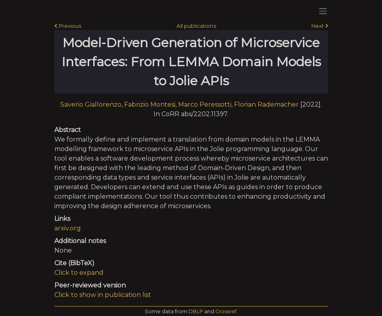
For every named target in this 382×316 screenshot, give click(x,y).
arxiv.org (67, 228)
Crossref (225, 311)
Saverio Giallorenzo (90, 104)
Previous (67, 26)
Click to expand (79, 272)
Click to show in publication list (102, 295)
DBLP (195, 311)
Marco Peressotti (204, 104)
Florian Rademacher (266, 104)
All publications (196, 26)
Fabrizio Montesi (149, 104)
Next (319, 26)
